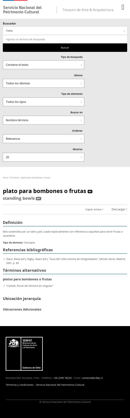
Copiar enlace (94, 209)
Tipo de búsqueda (71, 57)
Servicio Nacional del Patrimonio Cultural (60, 384)
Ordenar (77, 130)
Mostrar (78, 149)
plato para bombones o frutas (35, 177)
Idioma (78, 75)
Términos (14, 177)
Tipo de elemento (72, 93)
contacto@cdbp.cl (92, 378)
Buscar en (76, 112)
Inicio (5, 177)
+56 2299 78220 (62, 378)
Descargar (119, 209)
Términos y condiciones (20, 384)
